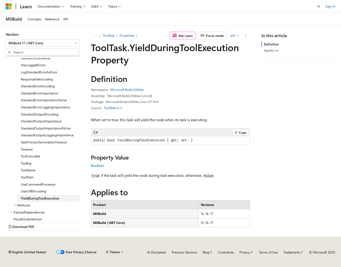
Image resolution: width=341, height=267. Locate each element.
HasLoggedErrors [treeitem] (33, 65)
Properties (127, 35)
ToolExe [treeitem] (26, 163)
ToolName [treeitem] (28, 170)
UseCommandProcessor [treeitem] (38, 184)
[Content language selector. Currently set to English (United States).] (27, 252)
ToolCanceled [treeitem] (30, 156)
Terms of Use (268, 252)
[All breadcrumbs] (95, 35)
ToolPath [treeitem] (27, 177)
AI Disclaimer (156, 252)
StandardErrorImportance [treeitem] (39, 93)
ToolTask (109, 35)
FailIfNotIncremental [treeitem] (35, 58)
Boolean (97, 165)
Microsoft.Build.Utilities (127, 89)
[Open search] (318, 6)
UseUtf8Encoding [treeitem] (33, 191)
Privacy (244, 252)
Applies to (271, 50)
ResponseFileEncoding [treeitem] (37, 79)
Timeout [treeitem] (27, 149)
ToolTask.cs (111, 108)
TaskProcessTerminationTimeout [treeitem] (44, 142)
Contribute (226, 252)
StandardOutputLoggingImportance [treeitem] (47, 135)
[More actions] (246, 35)
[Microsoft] (9, 6)
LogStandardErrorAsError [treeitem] (39, 72)
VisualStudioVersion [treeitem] (27, 219)
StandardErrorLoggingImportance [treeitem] (45, 107)
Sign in (330, 6)
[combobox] (43, 43)
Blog (206, 252)
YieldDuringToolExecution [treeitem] (40, 198)
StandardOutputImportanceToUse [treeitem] (45, 128)
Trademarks (291, 252)
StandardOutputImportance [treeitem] (41, 121)
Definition (271, 44)
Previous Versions (184, 252)
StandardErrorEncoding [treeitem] (38, 86)
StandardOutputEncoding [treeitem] (39, 114)
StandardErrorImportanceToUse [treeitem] (44, 100)
